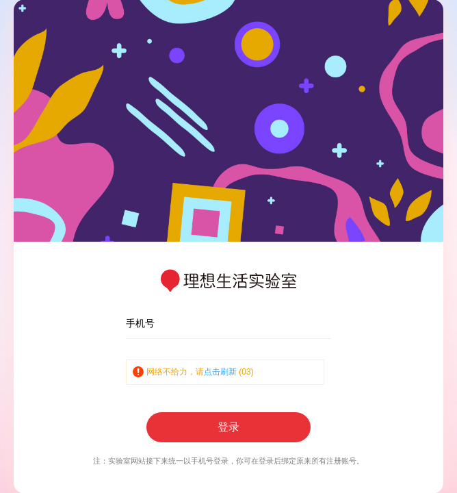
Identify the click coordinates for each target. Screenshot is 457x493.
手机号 (140, 323)
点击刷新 (220, 372)
